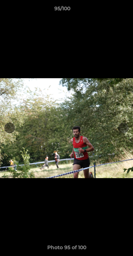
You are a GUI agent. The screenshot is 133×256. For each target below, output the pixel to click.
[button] (107, 10)
